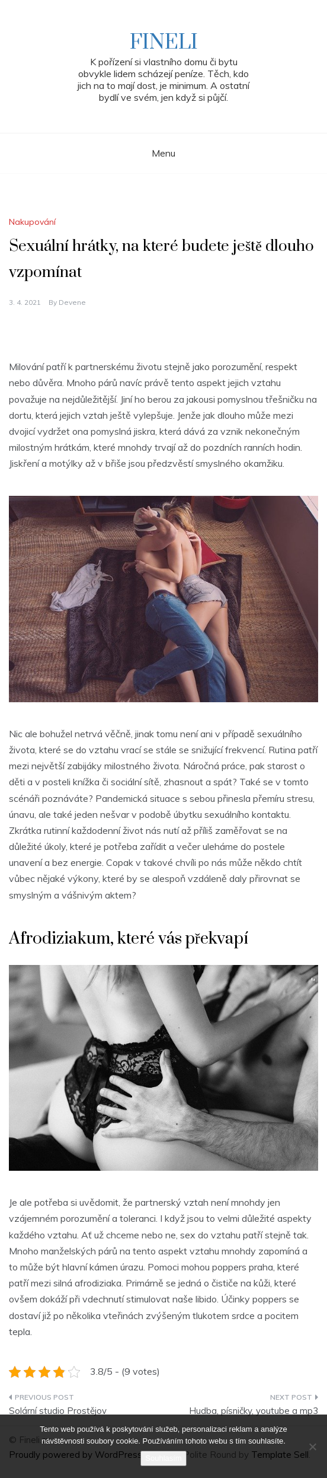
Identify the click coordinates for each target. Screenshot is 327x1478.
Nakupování (32, 221)
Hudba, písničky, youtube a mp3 (253, 1410)
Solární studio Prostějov (58, 1410)
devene (72, 302)
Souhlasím (163, 1458)
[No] (312, 1446)
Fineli (164, 43)
